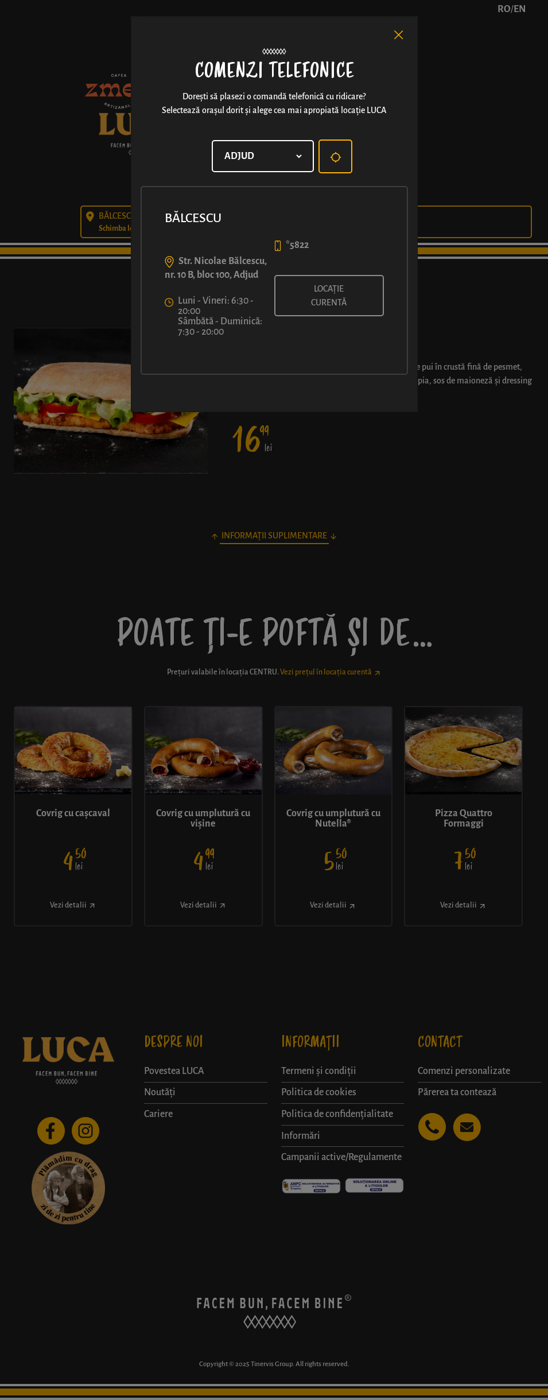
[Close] (399, 35)
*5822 (297, 245)
